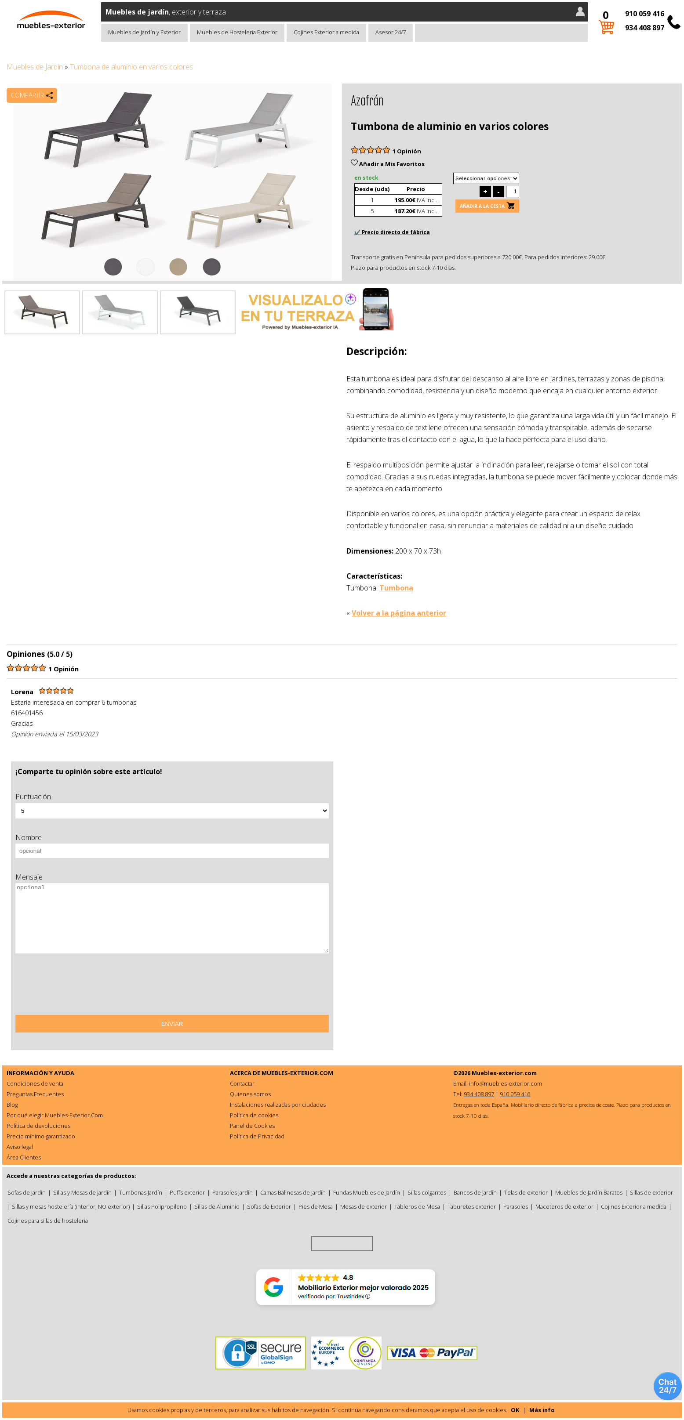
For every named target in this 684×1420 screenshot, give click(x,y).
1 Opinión (407, 151)
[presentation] (82, 987)
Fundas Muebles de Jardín (366, 1192)
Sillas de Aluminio (217, 1206)
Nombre (28, 837)
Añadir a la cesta (482, 206)
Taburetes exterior (472, 1206)
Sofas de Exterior (269, 1206)
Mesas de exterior (363, 1206)
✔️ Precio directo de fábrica (392, 232)
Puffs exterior (187, 1192)
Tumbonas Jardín (140, 1192)
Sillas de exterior (651, 1192)
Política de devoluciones (38, 1126)
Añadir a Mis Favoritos (388, 164)
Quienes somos (250, 1094)
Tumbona (396, 588)
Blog (12, 1104)
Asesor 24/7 (390, 32)
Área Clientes (24, 1157)
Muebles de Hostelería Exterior (237, 32)
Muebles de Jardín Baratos (588, 1192)
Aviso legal (20, 1147)
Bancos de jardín (475, 1192)
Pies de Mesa (315, 1206)
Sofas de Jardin (26, 1192)
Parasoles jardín (232, 1192)
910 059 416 (644, 13)
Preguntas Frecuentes (35, 1094)
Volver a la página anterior (399, 613)
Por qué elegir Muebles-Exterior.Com (55, 1115)
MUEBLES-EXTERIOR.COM (297, 1073)
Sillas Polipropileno (162, 1206)
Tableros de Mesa (417, 1206)
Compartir (27, 95)
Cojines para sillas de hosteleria (47, 1220)
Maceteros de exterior (564, 1206)
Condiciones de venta (35, 1083)
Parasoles (515, 1206)
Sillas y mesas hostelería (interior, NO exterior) (71, 1206)
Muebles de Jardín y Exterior (144, 32)
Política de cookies (254, 1115)
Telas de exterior (526, 1192)
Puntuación (33, 796)
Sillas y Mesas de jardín (82, 1192)
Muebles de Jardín (35, 67)
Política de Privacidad (257, 1136)
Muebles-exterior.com (504, 1073)
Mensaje (29, 877)
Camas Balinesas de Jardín (293, 1192)
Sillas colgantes (426, 1192)
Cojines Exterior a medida (326, 32)
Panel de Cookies (252, 1126)
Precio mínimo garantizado (41, 1136)
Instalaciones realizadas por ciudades (278, 1104)
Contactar (242, 1083)
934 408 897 (644, 28)
